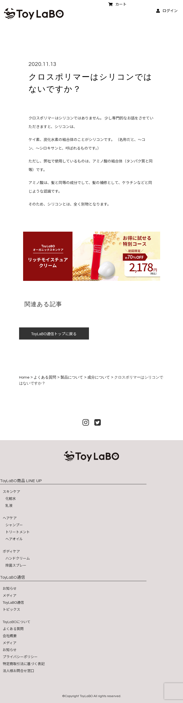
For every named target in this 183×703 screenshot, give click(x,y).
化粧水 (10, 499)
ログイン (167, 11)
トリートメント (17, 532)
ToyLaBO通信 (13, 602)
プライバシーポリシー (20, 657)
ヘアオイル (14, 539)
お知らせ (10, 589)
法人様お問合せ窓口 (18, 671)
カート (117, 4)
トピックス (11, 609)
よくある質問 (13, 629)
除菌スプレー (15, 565)
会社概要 (10, 636)
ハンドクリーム (17, 558)
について (16, 622)
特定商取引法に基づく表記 (24, 664)
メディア (9, 596)
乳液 (8, 506)
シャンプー (14, 525)
